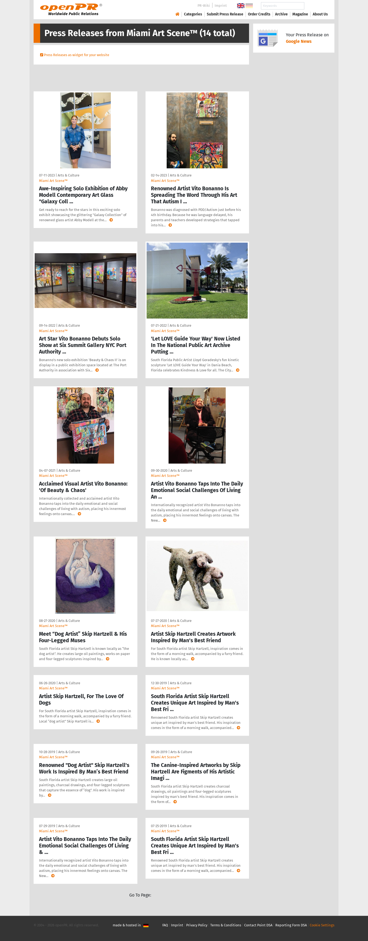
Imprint (221, 6)
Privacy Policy (196, 925)
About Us (320, 14)
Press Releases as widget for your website (76, 55)
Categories (193, 14)
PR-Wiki (204, 6)
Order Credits (259, 14)
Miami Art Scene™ (53, 181)
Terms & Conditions (225, 925)
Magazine (300, 14)
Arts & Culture (68, 175)
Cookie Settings (322, 925)
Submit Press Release (225, 14)
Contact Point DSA (258, 925)
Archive (281, 14)
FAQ (165, 925)
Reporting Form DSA (291, 925)
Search (315, 6)
